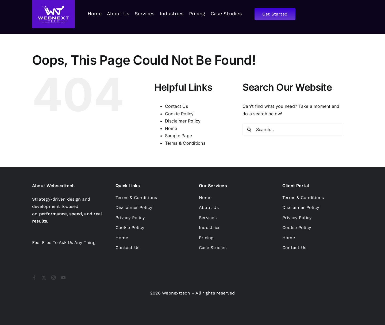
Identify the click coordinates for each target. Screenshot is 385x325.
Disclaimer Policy (183, 121)
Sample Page (178, 135)
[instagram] (53, 278)
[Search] (249, 129)
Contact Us (176, 106)
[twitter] (44, 278)
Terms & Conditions (185, 143)
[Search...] (293, 129)
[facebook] (34, 278)
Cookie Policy (179, 113)
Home (171, 128)
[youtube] (63, 278)
